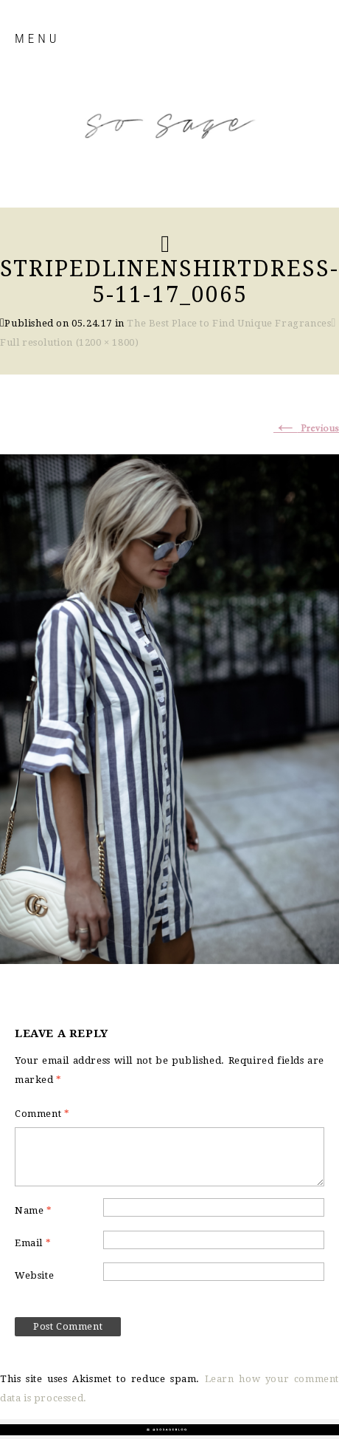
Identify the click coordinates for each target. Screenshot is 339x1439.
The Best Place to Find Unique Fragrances (229, 323)
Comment (42, 1113)
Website (34, 1275)
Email (33, 1242)
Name (33, 1210)
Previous (306, 428)
